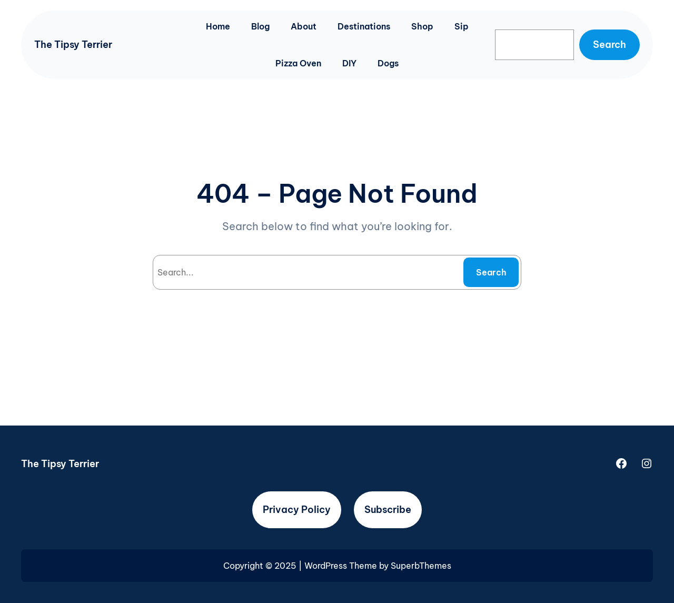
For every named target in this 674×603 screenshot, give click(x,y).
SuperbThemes (421, 565)
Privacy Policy (297, 509)
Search (609, 44)
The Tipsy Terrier (73, 44)
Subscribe (387, 509)
